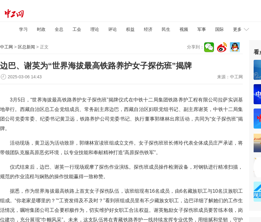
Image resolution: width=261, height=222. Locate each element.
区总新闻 (26, 46)
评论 (112, 29)
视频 (184, 29)
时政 (41, 29)
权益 (130, 29)
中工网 (6, 46)
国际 (219, 29)
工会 (77, 29)
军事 (201, 29)
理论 (94, 29)
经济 (148, 29)
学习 (23, 29)
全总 (59, 29)
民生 (166, 29)
